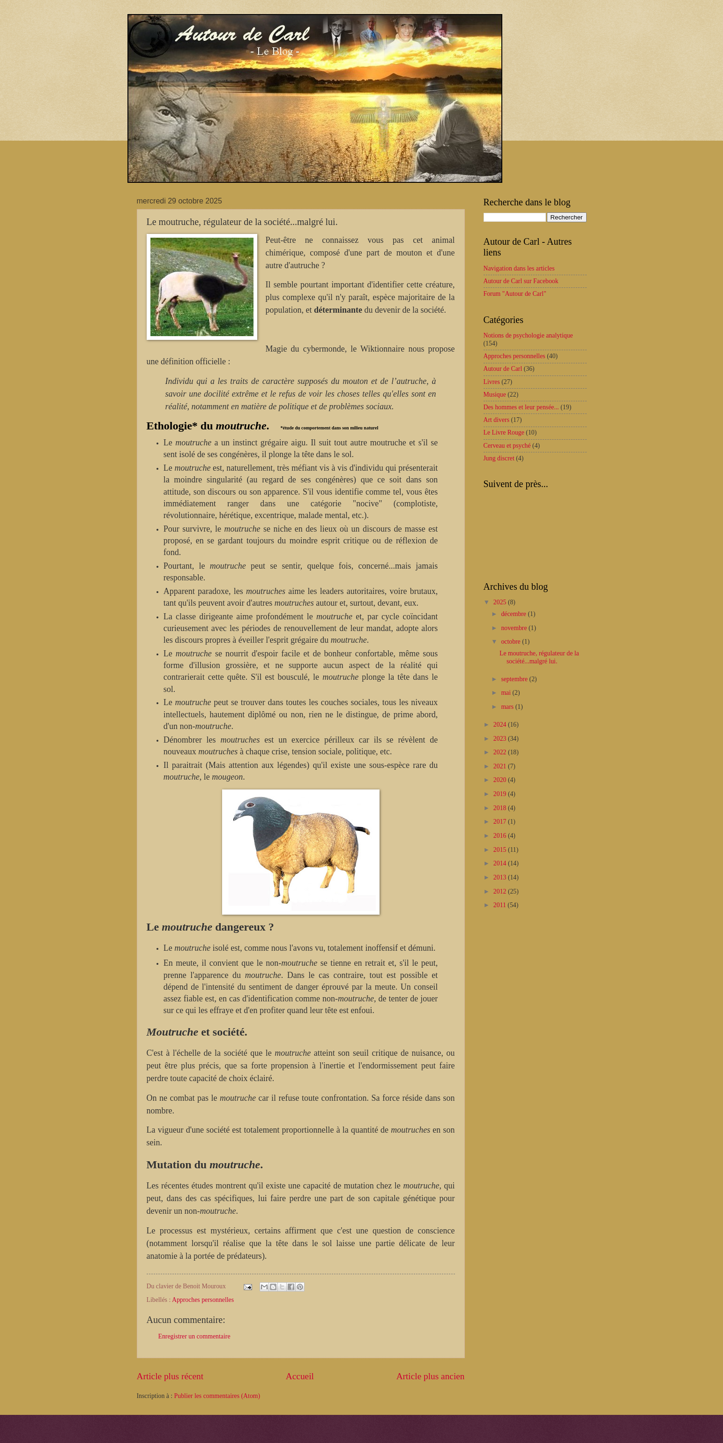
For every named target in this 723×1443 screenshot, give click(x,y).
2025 (500, 602)
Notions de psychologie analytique (528, 335)
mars (508, 706)
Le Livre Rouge (504, 432)
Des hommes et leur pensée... (521, 407)
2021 (500, 766)
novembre (515, 627)
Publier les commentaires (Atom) (217, 1395)
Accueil (300, 1376)
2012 (500, 891)
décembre (514, 613)
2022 (500, 752)
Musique (495, 394)
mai (506, 692)
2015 (500, 849)
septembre (515, 679)
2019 (500, 793)
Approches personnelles (203, 1299)
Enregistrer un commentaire (194, 1336)
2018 (500, 808)
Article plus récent (170, 1376)
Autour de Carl (503, 368)
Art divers (497, 419)
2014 (500, 863)
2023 (500, 738)
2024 (500, 724)
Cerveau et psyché (507, 445)
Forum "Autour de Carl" (515, 293)
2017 (500, 821)
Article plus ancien (430, 1376)
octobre (511, 641)
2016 (500, 835)
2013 (500, 877)
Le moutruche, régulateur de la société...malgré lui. (539, 657)
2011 (500, 905)
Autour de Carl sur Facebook (521, 281)
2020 (500, 779)
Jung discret (499, 458)
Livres (492, 381)
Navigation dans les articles (519, 268)
